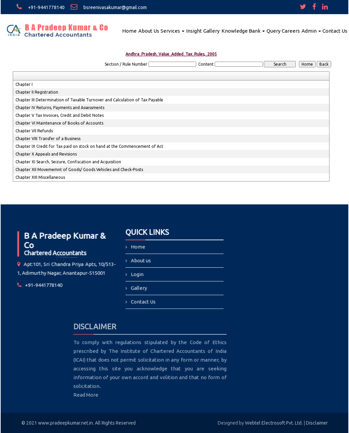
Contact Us (334, 31)
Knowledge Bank (243, 31)
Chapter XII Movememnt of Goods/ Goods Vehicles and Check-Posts (79, 169)
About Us (148, 31)
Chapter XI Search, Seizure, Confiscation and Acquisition (68, 162)
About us (141, 261)
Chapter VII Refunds (34, 131)
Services (172, 31)
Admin (311, 31)
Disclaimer (317, 423)
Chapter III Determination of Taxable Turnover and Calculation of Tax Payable (89, 100)
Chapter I (24, 84)
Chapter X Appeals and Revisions (46, 154)
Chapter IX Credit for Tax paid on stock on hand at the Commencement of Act (89, 146)
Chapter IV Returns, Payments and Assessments (59, 107)
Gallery (211, 31)
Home (129, 31)
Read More (52, 395)
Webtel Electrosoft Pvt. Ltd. (274, 423)
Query (273, 31)
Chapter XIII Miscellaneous (40, 177)
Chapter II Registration (36, 92)
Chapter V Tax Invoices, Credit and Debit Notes (59, 115)
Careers (291, 31)
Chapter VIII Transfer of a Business (47, 138)
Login (138, 274)
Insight (194, 31)
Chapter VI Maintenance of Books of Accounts (59, 123)
